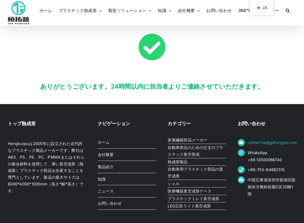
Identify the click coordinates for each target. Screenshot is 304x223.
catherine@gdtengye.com (272, 142)
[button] (288, 10)
